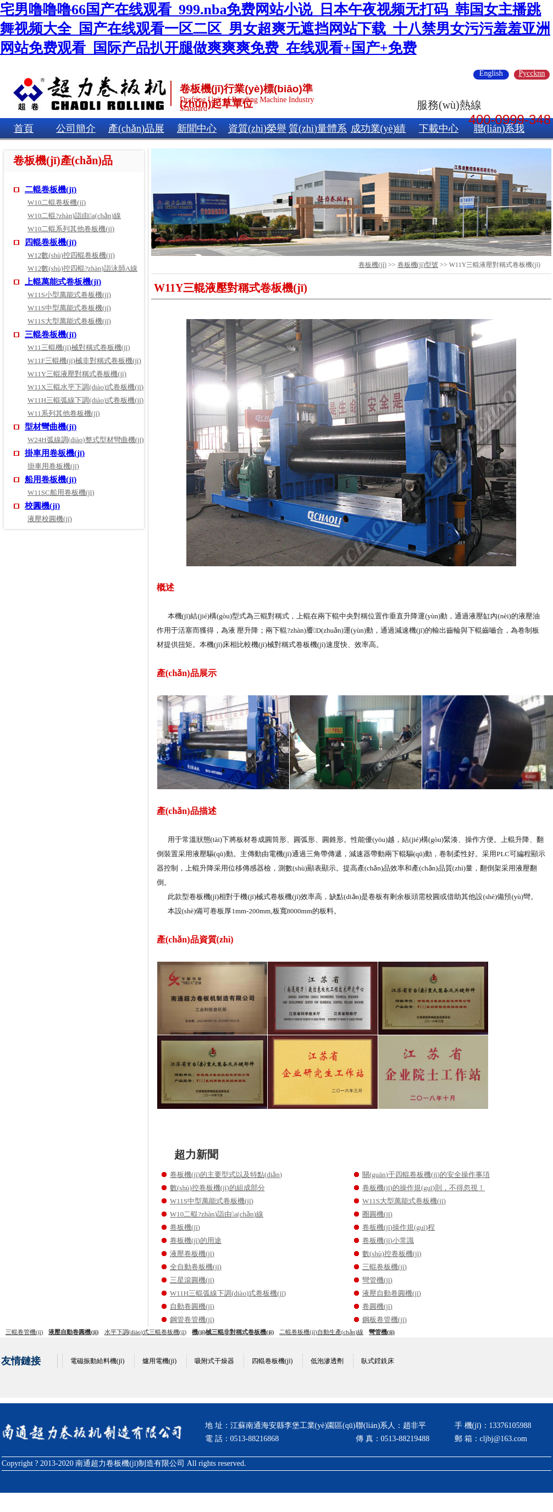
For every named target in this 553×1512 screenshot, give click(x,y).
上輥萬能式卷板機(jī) (63, 281)
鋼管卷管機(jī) (192, 1319)
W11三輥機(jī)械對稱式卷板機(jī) (78, 347)
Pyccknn (531, 73)
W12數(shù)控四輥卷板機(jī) (71, 255)
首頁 (24, 128)
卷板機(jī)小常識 (388, 1240)
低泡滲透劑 (327, 1361)
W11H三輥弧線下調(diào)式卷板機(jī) (85, 400)
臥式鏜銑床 (377, 1361)
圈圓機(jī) (377, 1214)
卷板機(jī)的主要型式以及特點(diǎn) (226, 1174)
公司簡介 (76, 128)
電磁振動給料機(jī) (97, 1361)
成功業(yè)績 (378, 128)
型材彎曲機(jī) (50, 426)
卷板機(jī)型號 (418, 265)
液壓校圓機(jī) (49, 519)
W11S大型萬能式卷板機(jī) (69, 321)
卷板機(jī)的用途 (196, 1240)
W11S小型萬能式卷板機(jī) (69, 295)
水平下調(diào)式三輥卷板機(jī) (145, 1332)
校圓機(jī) (42, 505)
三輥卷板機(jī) (50, 334)
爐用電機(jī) (159, 1361)
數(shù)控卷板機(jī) (392, 1253)
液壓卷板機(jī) (192, 1253)
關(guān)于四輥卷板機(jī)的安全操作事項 (426, 1174)
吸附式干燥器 (214, 1361)
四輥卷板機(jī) (50, 242)
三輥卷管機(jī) (24, 1332)
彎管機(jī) (377, 1280)
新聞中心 (197, 128)
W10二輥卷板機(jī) (56, 202)
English (491, 73)
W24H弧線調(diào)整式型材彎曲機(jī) (85, 440)
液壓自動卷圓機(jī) (391, 1293)
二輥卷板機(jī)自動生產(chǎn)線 (321, 1332)
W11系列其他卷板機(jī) (63, 413)
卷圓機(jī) (377, 1306)
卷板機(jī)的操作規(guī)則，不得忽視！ (423, 1188)
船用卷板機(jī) (50, 479)
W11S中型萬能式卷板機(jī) (69, 308)
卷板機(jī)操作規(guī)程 (398, 1227)
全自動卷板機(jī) (196, 1267)
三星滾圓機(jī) (192, 1280)
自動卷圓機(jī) (192, 1306)
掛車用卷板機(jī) (55, 453)
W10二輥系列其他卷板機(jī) (70, 229)
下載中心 (438, 128)
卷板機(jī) (372, 265)
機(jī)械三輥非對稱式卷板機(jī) (233, 1332)
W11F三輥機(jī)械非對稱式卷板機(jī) (84, 360)
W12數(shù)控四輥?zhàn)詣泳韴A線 (82, 268)
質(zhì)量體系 (318, 128)
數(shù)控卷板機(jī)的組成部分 (217, 1188)
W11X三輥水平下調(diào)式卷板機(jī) (85, 387)
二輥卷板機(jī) (50, 189)
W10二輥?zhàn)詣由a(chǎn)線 (74, 215)
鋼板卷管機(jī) (384, 1319)
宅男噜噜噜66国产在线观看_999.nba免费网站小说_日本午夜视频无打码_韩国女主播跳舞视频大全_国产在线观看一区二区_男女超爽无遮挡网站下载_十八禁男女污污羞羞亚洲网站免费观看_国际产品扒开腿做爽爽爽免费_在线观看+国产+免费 (275, 29)
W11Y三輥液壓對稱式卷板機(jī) (76, 374)
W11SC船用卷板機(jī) (61, 492)
